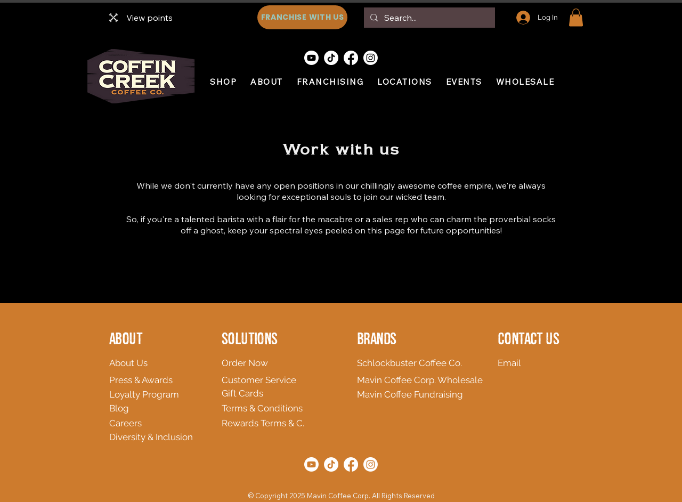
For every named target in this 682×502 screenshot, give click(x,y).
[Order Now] (273, 363)
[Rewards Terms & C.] (311, 423)
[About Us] (185, 363)
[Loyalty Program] (157, 394)
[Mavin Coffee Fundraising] (416, 394)
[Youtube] (311, 58)
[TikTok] (331, 58)
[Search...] (428, 17)
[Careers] (149, 423)
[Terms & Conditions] (297, 408)
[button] (576, 17)
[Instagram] (370, 58)
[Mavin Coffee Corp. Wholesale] (423, 380)
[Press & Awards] (160, 380)
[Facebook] (351, 58)
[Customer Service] (273, 380)
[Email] (515, 363)
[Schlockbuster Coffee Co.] (413, 363)
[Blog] (126, 408)
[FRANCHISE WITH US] (302, 17)
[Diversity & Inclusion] (180, 437)
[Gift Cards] (273, 393)
